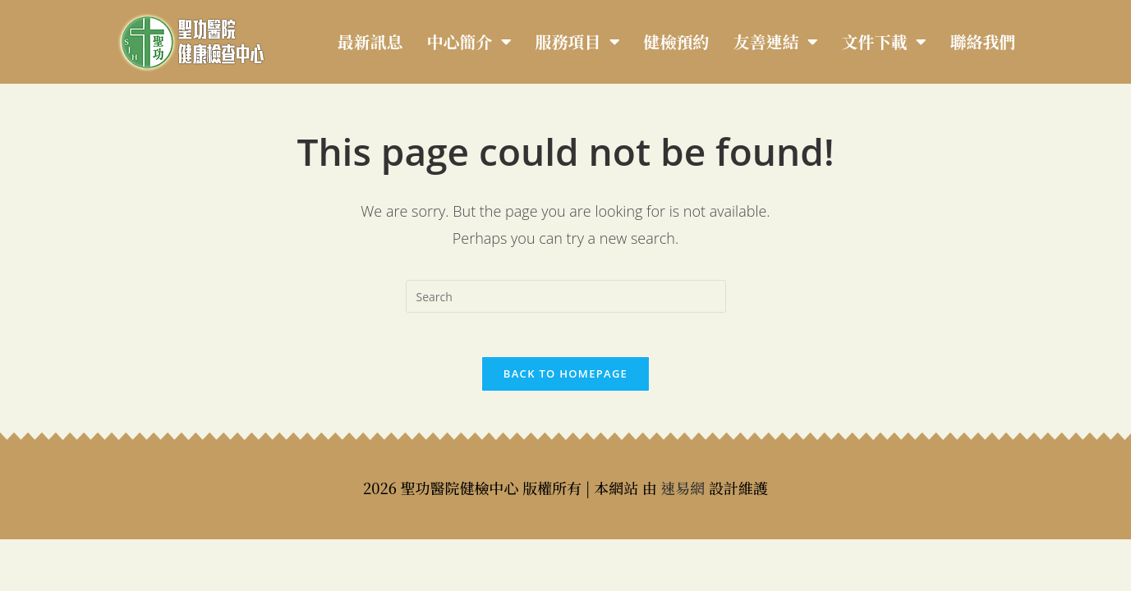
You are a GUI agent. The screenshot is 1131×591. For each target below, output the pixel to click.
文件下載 (884, 41)
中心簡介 (469, 41)
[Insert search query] (566, 296)
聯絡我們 (983, 41)
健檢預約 (677, 41)
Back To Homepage (565, 379)
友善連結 (775, 41)
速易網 (682, 493)
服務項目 (578, 41)
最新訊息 (370, 41)
